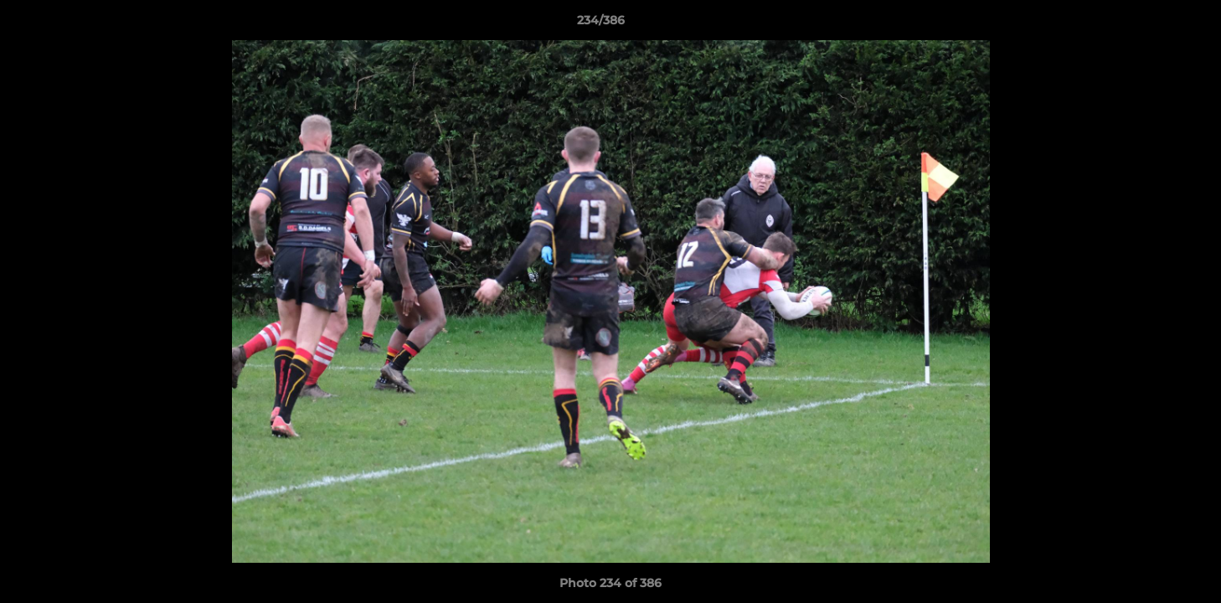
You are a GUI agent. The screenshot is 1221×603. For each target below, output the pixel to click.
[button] (1151, 24)
